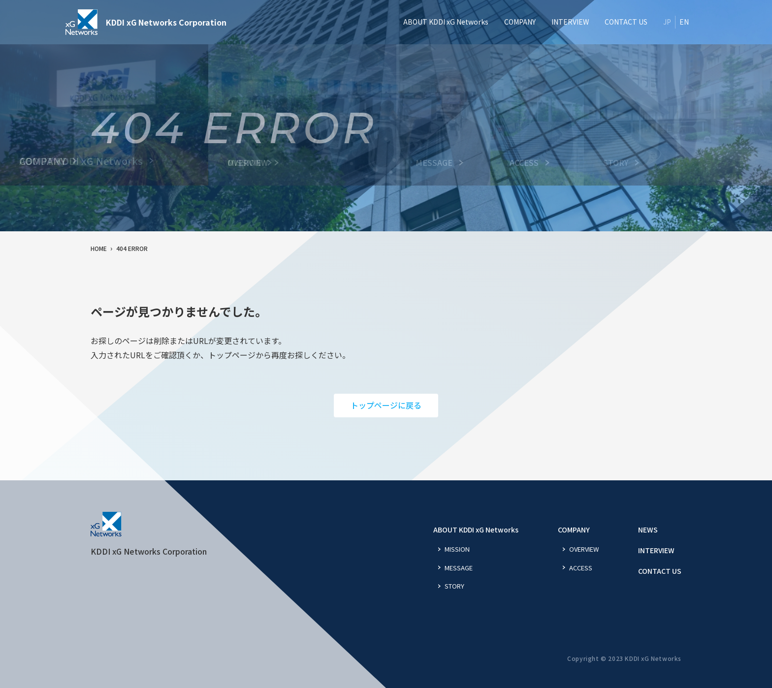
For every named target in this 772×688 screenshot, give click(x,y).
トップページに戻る (386, 405)
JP (667, 22)
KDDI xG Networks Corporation (145, 22)
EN (684, 22)
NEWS (648, 529)
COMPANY (574, 529)
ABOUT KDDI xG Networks (475, 529)
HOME (99, 248)
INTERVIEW (656, 550)
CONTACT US (659, 571)
